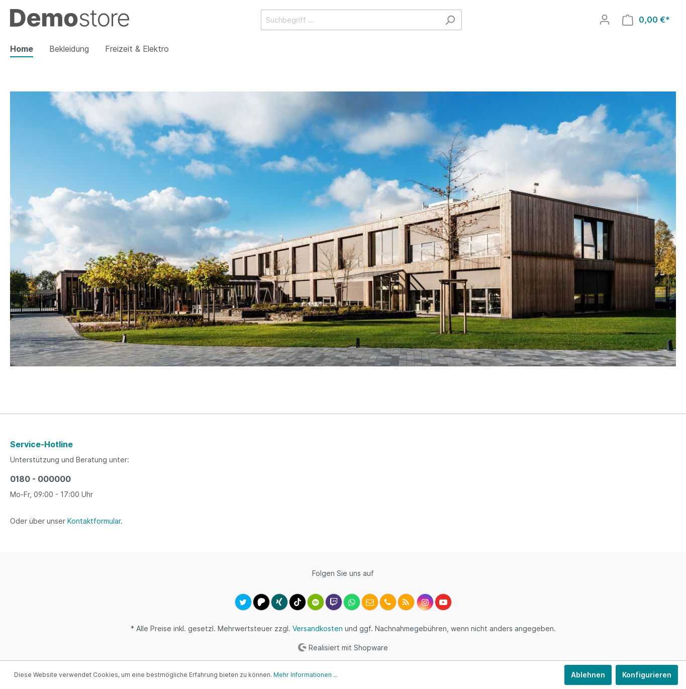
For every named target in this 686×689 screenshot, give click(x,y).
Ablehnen (588, 674)
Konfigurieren (646, 674)
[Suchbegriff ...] (350, 20)
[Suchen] (450, 20)
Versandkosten (317, 628)
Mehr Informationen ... (305, 674)
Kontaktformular (94, 521)
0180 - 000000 (40, 479)
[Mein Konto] (604, 19)
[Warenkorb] (646, 20)
